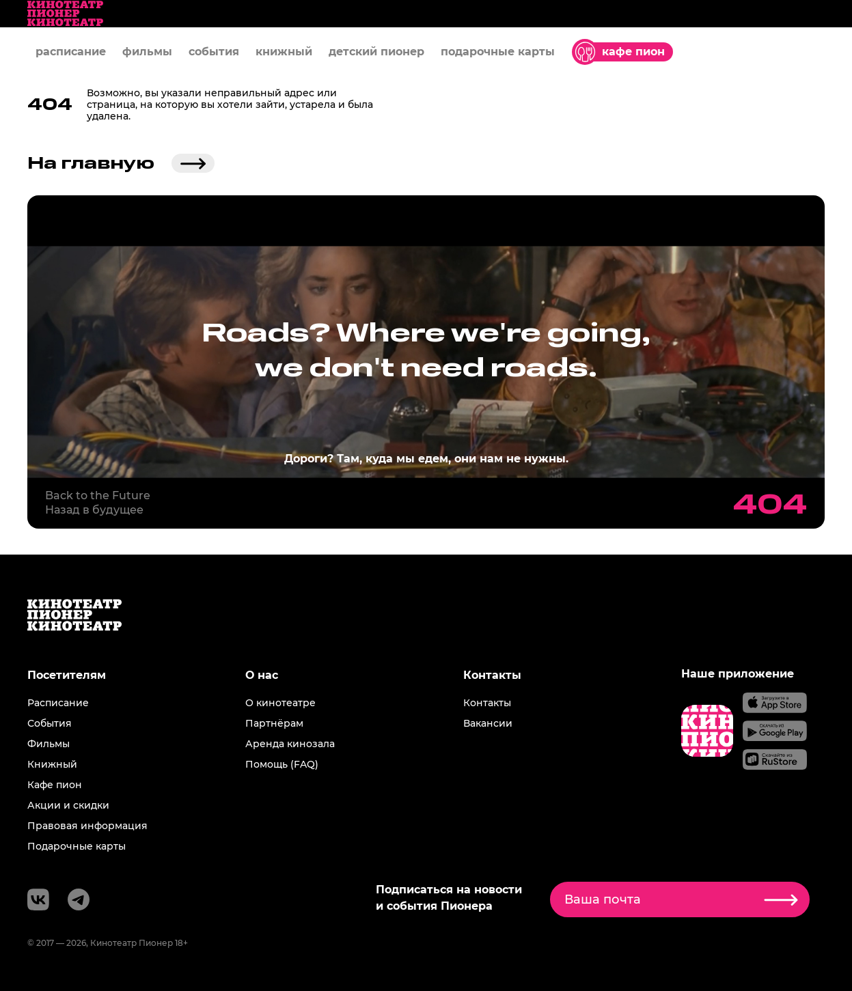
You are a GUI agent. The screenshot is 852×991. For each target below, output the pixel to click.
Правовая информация (87, 826)
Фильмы (48, 744)
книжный (284, 51)
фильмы (147, 51)
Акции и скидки (68, 805)
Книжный (52, 764)
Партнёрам (274, 723)
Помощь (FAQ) (281, 764)
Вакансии (487, 723)
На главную (121, 163)
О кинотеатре (280, 703)
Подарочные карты (76, 846)
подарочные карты (498, 51)
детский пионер (376, 51)
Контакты (487, 703)
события (214, 51)
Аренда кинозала (290, 744)
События (49, 723)
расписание (71, 51)
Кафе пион (54, 785)
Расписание (58, 703)
